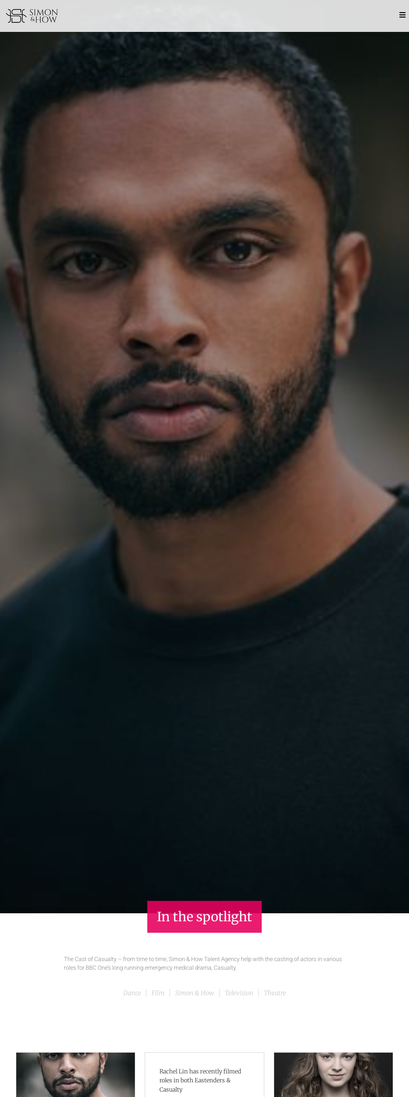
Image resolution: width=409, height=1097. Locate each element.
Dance (132, 993)
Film (158, 993)
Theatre (275, 993)
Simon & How (194, 993)
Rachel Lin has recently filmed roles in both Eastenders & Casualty (200, 1080)
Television (239, 993)
